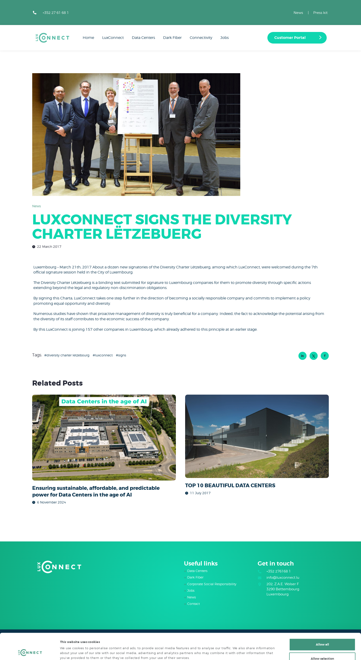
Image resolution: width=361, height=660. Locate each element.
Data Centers (197, 571)
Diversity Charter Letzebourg (68, 355)
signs (122, 355)
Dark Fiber (195, 577)
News (298, 13)
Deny (322, 648)
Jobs (190, 590)
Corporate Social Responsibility (211, 584)
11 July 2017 (200, 493)
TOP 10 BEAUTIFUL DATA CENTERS (230, 485)
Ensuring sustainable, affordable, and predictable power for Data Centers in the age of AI (96, 491)
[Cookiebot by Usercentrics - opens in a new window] (30, 651)
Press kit (320, 13)
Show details (231, 647)
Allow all (322, 620)
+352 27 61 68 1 (56, 13)
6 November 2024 (51, 502)
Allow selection (322, 634)
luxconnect (104, 355)
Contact (193, 604)
